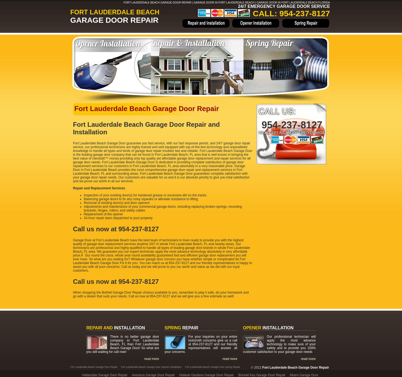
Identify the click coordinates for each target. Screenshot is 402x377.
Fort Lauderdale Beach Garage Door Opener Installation (151, 367)
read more (151, 359)
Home (206, 23)
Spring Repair (305, 23)
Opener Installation (256, 23)
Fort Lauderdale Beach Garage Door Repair (94, 367)
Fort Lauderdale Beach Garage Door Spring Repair (212, 367)
